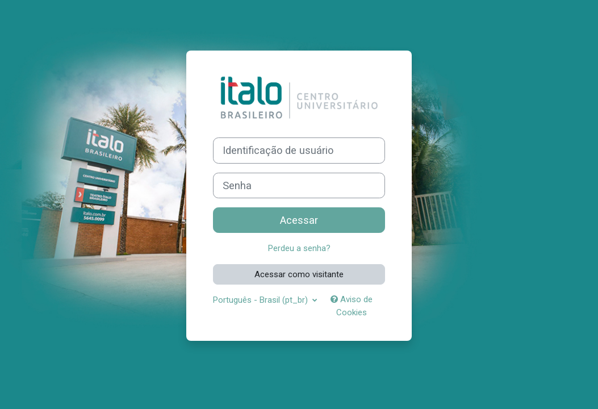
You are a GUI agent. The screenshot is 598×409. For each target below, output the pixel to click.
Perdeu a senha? (299, 248)
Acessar (299, 220)
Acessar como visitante (299, 274)
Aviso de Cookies (352, 305)
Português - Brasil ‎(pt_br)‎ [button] (261, 300)
